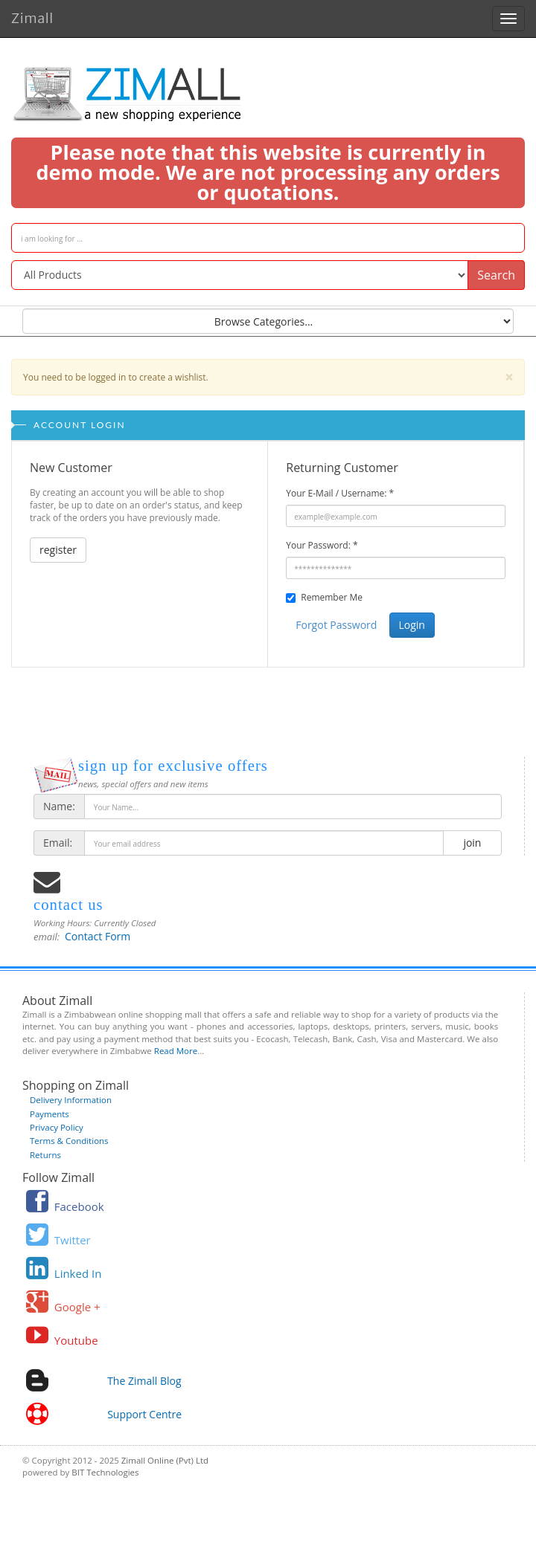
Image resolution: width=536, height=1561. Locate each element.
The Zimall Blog (144, 1381)
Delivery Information (71, 1099)
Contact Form (97, 936)
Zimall (32, 16)
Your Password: (321, 545)
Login (412, 625)
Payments (49, 1113)
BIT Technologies (104, 1472)
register (58, 550)
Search (496, 275)
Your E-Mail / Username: (340, 493)
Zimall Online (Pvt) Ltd (164, 1460)
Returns (45, 1154)
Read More (175, 1050)
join (472, 843)
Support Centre (144, 1414)
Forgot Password (336, 625)
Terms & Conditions (69, 1140)
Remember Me (332, 597)
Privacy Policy (56, 1127)
